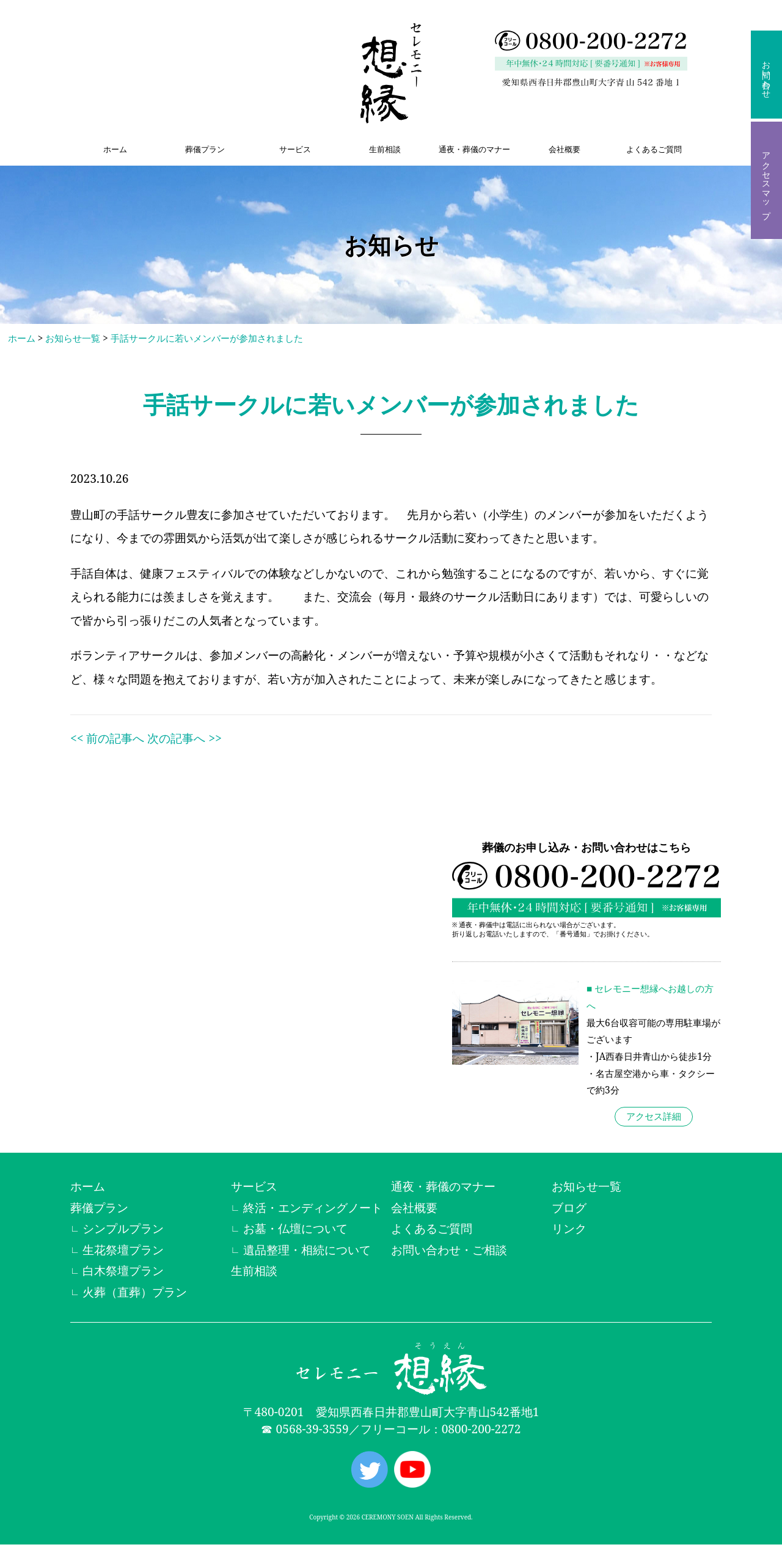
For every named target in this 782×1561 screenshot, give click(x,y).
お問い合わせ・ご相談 (449, 1249)
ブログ (569, 1207)
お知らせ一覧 (72, 338)
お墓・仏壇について (295, 1228)
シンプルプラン (123, 1228)
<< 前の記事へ (107, 738)
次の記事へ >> (184, 738)
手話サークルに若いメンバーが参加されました (207, 338)
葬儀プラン (205, 149)
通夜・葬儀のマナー (474, 149)
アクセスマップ (766, 180)
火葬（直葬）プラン (134, 1292)
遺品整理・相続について (307, 1249)
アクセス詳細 (653, 1116)
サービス (295, 149)
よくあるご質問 (654, 149)
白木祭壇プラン (123, 1270)
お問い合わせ (766, 74)
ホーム (115, 149)
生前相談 (385, 149)
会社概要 (564, 149)
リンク (569, 1228)
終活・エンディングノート (312, 1207)
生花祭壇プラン (123, 1249)
